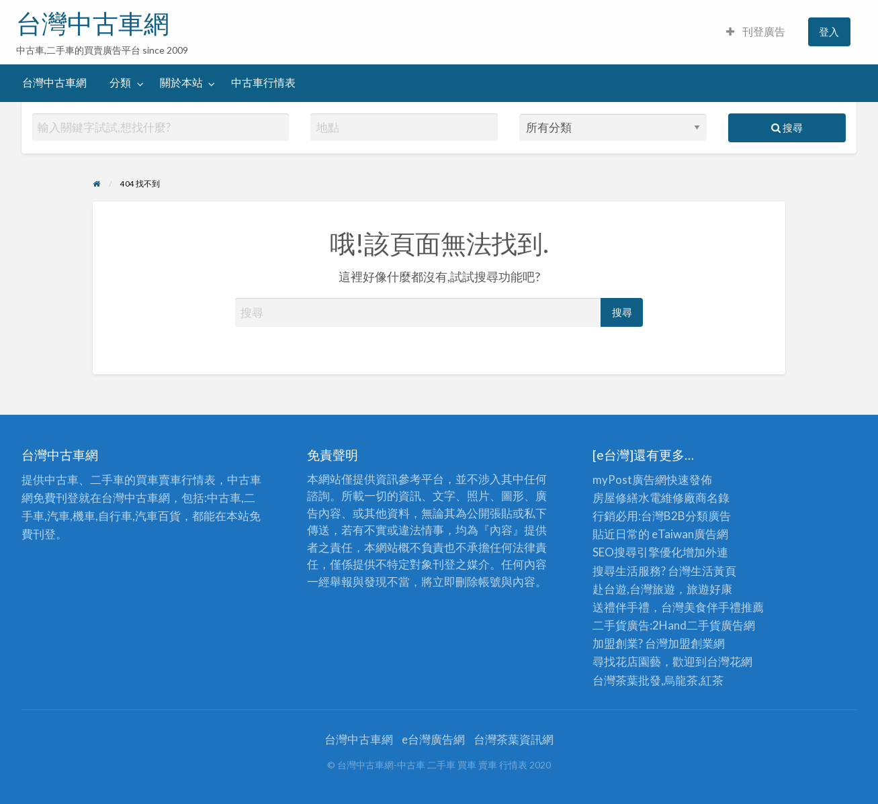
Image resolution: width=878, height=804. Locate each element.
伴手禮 (724, 607)
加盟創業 (690, 643)
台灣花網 (729, 661)
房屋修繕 (615, 498)
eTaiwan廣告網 (690, 534)
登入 (829, 32)
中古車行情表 (263, 83)
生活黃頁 (713, 571)
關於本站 (181, 83)
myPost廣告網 (629, 479)
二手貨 (704, 625)
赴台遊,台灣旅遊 (633, 589)
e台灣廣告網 (433, 739)
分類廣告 (708, 516)
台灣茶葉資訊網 (514, 739)
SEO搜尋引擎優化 (637, 552)
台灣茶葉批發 (626, 680)
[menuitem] (756, 31)
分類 (120, 83)
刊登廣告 (755, 32)
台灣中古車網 (92, 23)
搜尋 (787, 127)
